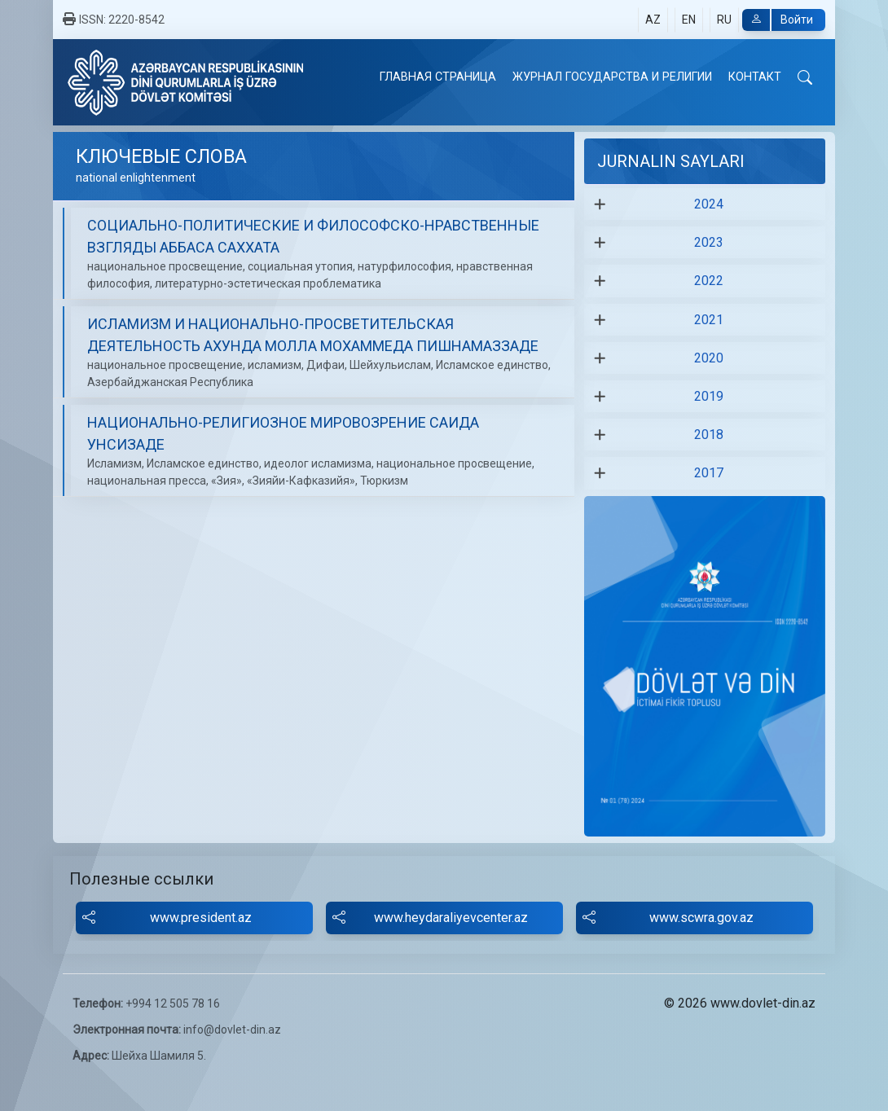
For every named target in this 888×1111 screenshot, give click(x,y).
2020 (708, 358)
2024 (708, 204)
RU (724, 19)
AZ (653, 19)
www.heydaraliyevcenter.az (430, 918)
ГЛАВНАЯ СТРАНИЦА (438, 77)
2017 (708, 473)
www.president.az (167, 918)
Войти (777, 20)
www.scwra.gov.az (668, 918)
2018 (708, 434)
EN (689, 19)
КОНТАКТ (754, 77)
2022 (708, 280)
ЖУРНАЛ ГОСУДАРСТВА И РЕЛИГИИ (612, 77)
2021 (708, 319)
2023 (708, 242)
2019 (708, 396)
